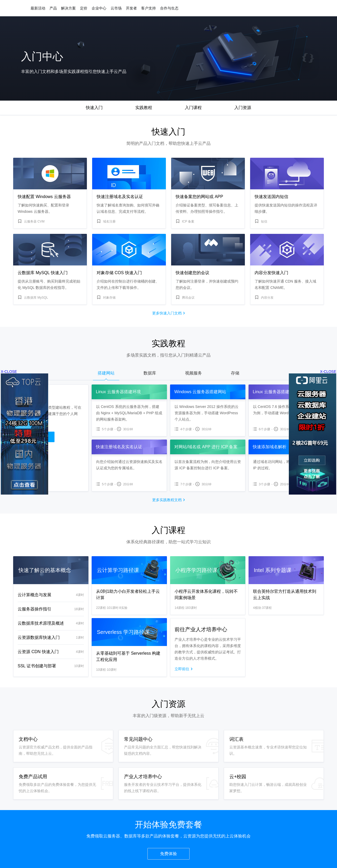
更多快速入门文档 (167, 313)
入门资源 (242, 107)
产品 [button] (53, 8)
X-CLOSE (328, 371)
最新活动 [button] (38, 8)
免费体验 (168, 853)
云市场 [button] (116, 8)
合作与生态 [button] (169, 8)
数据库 (149, 373)
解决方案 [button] (68, 8)
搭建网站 (106, 373)
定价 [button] (83, 8)
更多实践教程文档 (167, 500)
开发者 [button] (131, 8)
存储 (235, 373)
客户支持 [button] (148, 8)
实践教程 (143, 107)
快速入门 (94, 107)
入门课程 (193, 107)
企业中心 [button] (99, 8)
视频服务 (193, 373)
